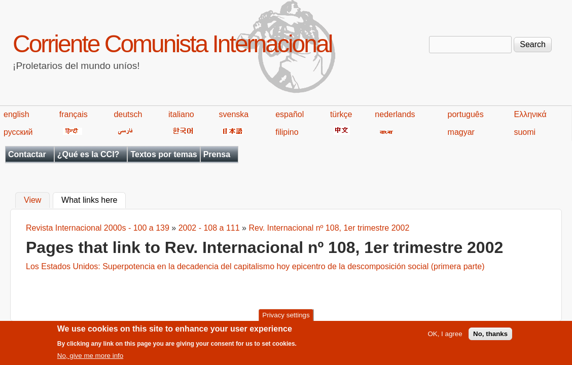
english (16, 114)
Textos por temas (163, 154)
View (32, 200)
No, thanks (490, 337)
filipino (286, 132)
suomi (524, 132)
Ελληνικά (530, 114)
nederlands (395, 114)
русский (18, 132)
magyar (461, 132)
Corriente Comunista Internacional (172, 43)
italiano (181, 114)
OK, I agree (444, 337)
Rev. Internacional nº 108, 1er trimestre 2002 (328, 228)
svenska (233, 114)
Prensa (216, 154)
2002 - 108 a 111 (209, 228)
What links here (93, 199)
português (466, 114)
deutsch (128, 114)
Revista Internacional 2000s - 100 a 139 (97, 228)
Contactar (27, 154)
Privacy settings (285, 318)
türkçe (341, 114)
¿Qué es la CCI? (88, 154)
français (73, 114)
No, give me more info (90, 358)
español (289, 114)
